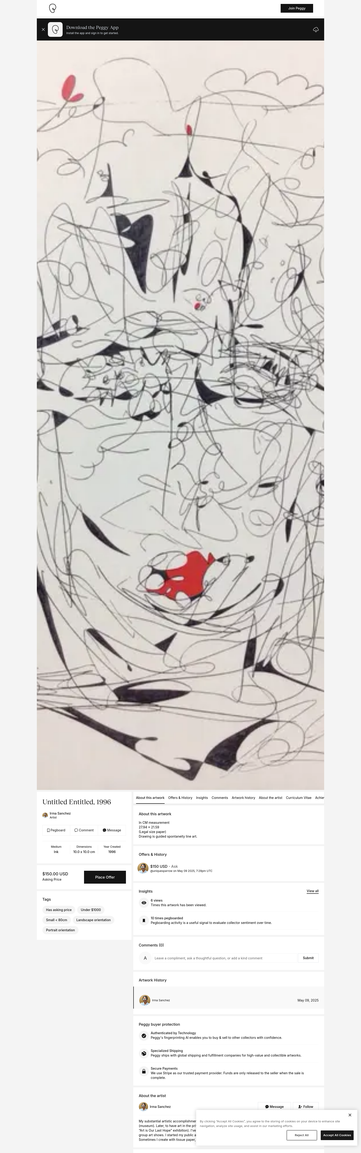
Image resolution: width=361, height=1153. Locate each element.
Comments (220, 798)
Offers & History (180, 798)
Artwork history (243, 798)
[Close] (350, 1115)
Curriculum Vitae (299, 798)
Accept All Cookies (337, 1135)
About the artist (270, 798)
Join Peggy (297, 8)
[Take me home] (52, 8)
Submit (308, 958)
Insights (202, 798)
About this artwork (150, 798)
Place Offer (105, 877)
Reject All (302, 1135)
